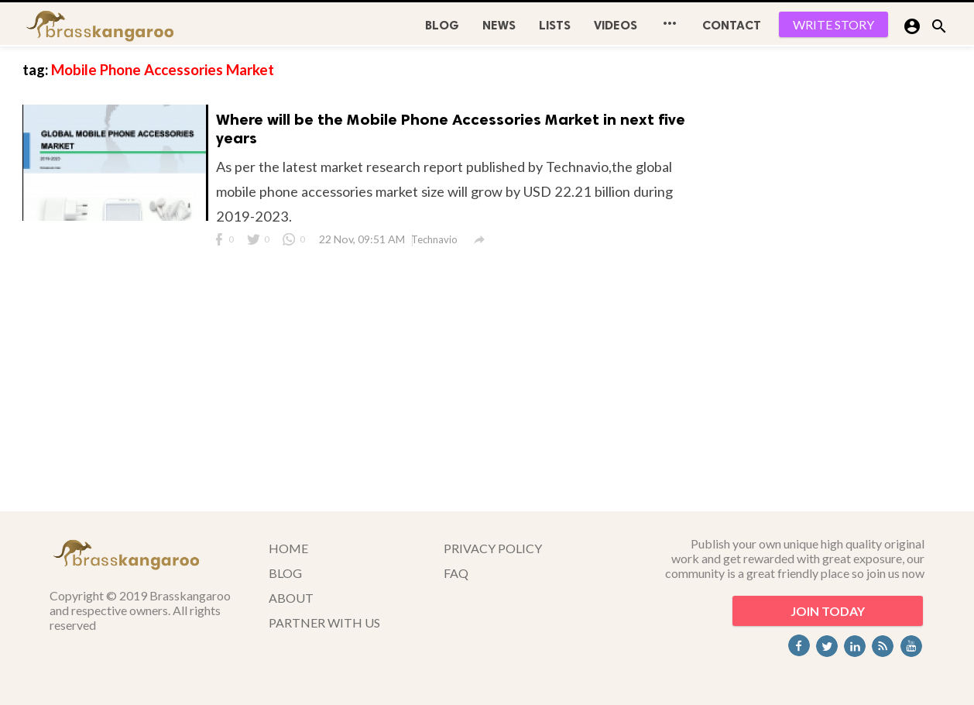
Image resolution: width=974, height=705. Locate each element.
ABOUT (291, 597)
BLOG (442, 25)
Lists (555, 25)
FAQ (456, 573)
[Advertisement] (835, 278)
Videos (615, 25)
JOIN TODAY (828, 611)
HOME (288, 548)
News (499, 25)
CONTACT (731, 25)
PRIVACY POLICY (493, 548)
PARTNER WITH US (324, 622)
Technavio (434, 239)
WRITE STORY (833, 24)
